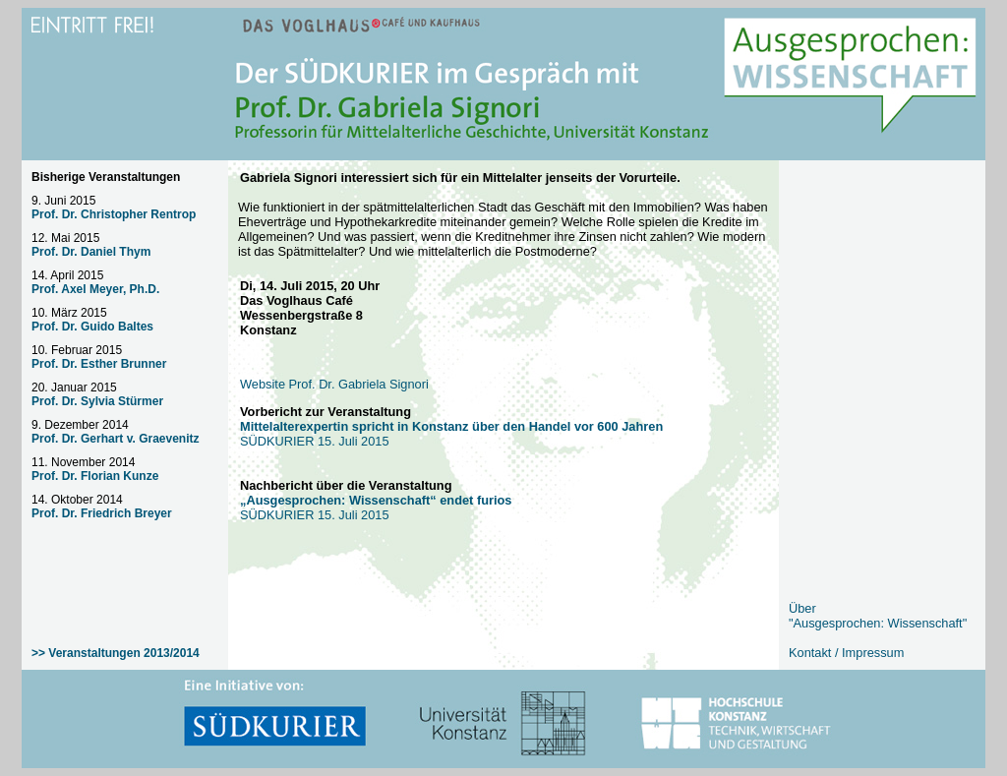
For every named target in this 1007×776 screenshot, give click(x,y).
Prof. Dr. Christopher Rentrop (113, 214)
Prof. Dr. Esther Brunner (98, 364)
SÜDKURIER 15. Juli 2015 (376, 507)
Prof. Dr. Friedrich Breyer (101, 513)
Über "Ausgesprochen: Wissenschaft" (878, 615)
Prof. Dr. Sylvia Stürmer (97, 401)
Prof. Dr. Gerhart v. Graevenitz (115, 439)
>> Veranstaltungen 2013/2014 (115, 653)
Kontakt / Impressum (846, 652)
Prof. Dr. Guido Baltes (92, 326)
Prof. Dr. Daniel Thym (90, 252)
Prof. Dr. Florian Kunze (94, 476)
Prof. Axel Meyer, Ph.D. (95, 289)
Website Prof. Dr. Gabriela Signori (334, 384)
